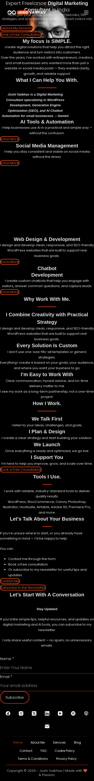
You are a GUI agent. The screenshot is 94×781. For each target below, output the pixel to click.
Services (59, 743)
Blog (77, 743)
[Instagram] (21, 713)
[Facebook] (8, 713)
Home (17, 743)
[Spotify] (73, 713)
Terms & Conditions (33, 759)
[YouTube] (60, 713)
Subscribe (15, 697)
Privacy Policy (66, 759)
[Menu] (86, 12)
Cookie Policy (65, 751)
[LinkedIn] (47, 713)
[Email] (47, 726)
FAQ (43, 751)
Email (6, 676)
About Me (38, 743)
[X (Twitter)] (34, 713)
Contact (26, 751)
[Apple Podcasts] (86, 713)
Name (7, 658)
